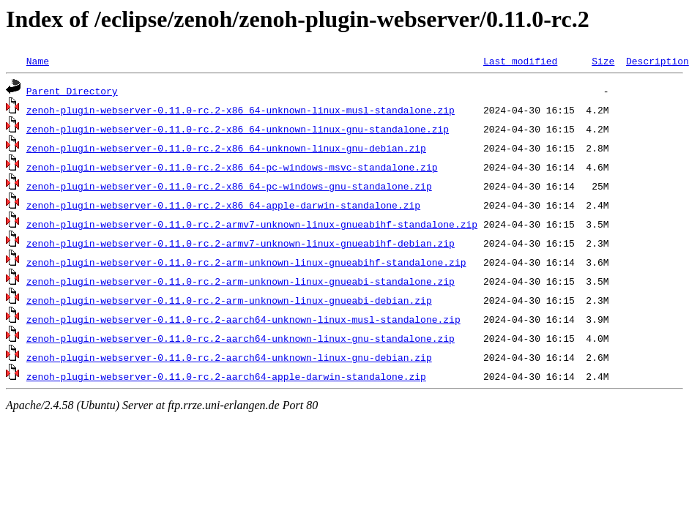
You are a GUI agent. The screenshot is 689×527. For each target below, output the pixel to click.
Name (37, 60)
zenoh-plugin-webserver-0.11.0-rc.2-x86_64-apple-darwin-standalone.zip (223, 205)
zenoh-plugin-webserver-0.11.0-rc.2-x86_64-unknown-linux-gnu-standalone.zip (237, 128)
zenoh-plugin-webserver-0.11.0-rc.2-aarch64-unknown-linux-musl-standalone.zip (243, 319)
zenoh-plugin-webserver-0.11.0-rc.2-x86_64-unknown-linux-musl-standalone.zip (240, 109)
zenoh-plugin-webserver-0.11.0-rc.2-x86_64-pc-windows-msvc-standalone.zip (232, 166)
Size (603, 60)
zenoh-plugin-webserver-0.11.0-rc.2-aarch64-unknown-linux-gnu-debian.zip (229, 357)
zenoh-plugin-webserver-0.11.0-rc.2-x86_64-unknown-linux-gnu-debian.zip (226, 147)
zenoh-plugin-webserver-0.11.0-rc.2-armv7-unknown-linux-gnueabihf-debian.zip (240, 243)
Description (657, 60)
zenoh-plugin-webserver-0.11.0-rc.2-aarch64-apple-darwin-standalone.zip (226, 376)
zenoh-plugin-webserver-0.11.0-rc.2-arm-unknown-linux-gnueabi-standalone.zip (240, 281)
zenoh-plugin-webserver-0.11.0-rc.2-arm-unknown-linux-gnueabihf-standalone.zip (246, 262)
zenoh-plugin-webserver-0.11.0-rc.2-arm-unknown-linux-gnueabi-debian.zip (229, 300)
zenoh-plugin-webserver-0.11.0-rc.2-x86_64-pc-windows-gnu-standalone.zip (229, 186)
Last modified (520, 60)
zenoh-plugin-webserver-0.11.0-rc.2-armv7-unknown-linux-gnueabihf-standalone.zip (251, 224)
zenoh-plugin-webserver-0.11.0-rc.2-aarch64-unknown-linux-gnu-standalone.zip (240, 338)
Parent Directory (72, 90)
